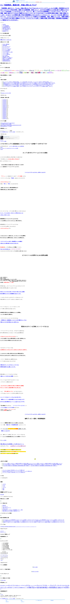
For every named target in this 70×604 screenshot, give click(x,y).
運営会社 (7, 601)
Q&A (21, 600)
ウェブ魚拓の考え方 (39, 600)
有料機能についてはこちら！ (20, 0)
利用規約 (52, 600)
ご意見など (22, 601)
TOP (6, 600)
